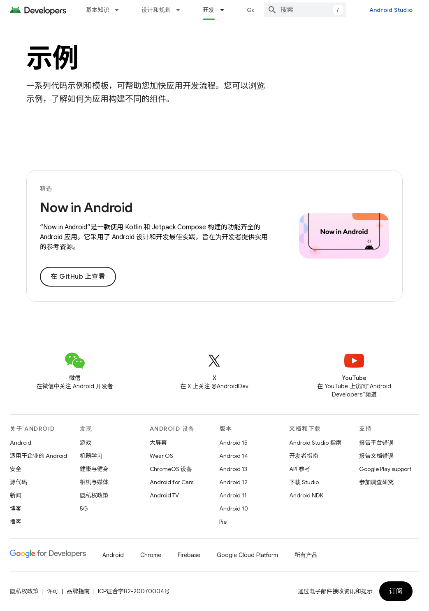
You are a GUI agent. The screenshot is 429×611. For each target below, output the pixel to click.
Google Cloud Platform (247, 555)
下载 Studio (304, 482)
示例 (52, 58)
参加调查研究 (376, 482)
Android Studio (391, 10)
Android (20, 442)
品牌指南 (78, 591)
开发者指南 (303, 455)
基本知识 (97, 10)
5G (84, 508)
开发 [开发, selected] (209, 10)
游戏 (85, 442)
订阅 (396, 591)
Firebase (189, 555)
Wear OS (161, 455)
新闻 (15, 495)
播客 (15, 521)
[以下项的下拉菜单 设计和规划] (182, 10)
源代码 (18, 482)
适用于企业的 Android (38, 455)
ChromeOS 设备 (171, 469)
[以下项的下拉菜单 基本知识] (120, 10)
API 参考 (299, 469)
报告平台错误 (376, 442)
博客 (15, 508)
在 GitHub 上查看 (78, 277)
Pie (223, 521)
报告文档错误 (376, 455)
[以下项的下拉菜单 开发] (226, 10)
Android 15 (233, 442)
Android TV (164, 495)
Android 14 (233, 455)
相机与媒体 (94, 482)
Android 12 (233, 482)
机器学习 (91, 455)
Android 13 (233, 469)
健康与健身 (94, 469)
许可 (52, 591)
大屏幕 (158, 442)
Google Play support (385, 469)
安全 (15, 469)
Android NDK (306, 495)
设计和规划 (156, 10)
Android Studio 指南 (315, 442)
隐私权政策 (94, 495)
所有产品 (306, 555)
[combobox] (305, 9)
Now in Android (86, 207)
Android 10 (233, 508)
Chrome (150, 555)
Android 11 (233, 495)
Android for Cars (171, 482)
